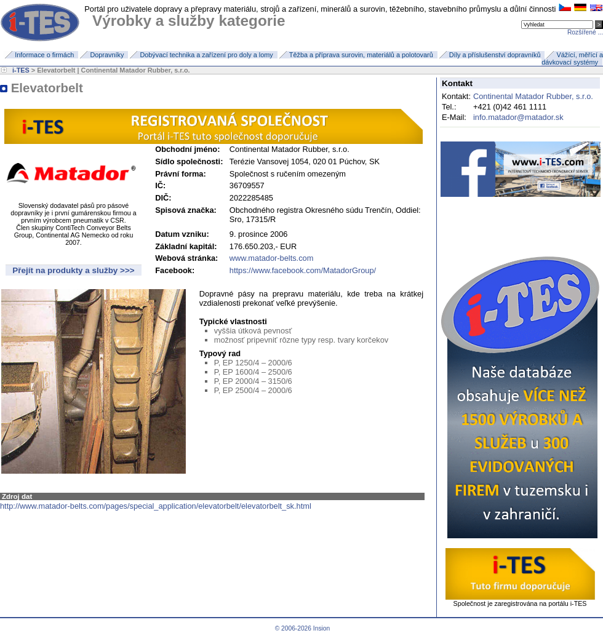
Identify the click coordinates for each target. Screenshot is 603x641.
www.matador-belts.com (272, 258)
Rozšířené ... (585, 32)
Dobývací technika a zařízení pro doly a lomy (206, 54)
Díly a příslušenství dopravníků (495, 54)
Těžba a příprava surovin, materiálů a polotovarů (361, 54)
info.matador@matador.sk (518, 117)
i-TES (21, 70)
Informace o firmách (44, 54)
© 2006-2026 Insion (301, 628)
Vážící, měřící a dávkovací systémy (572, 58)
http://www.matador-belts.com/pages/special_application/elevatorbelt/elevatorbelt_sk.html (155, 506)
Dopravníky (107, 54)
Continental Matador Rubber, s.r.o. (533, 96)
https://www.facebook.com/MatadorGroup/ (303, 270)
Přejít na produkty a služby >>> (73, 270)
